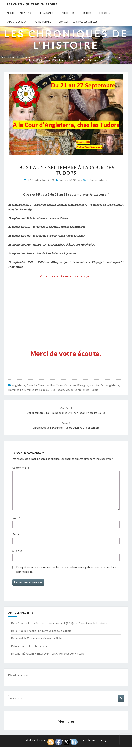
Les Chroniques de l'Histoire (32, 4)
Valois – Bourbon (16, 21)
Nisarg (102, 740)
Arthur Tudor (55, 385)
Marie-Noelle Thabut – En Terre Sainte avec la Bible (41, 630)
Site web (17, 550)
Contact (63, 21)
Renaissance (47, 12)
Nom (16, 518)
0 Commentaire (97, 180)
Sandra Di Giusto (70, 180)
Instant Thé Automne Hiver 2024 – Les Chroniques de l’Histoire (47, 653)
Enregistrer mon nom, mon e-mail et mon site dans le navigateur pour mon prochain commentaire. (66, 569)
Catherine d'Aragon (76, 385)
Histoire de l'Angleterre (104, 385)
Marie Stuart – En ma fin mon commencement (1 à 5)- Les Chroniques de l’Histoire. (59, 623)
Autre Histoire (43, 21)
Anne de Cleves (36, 385)
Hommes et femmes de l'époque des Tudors (36, 390)
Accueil (11, 12)
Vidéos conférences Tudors (82, 390)
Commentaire (21, 467)
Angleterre (68, 12)
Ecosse (103, 12)
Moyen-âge (26, 12)
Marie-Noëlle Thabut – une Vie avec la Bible (36, 638)
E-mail (17, 534)
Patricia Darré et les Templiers (29, 646)
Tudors (87, 12)
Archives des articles (85, 21)
